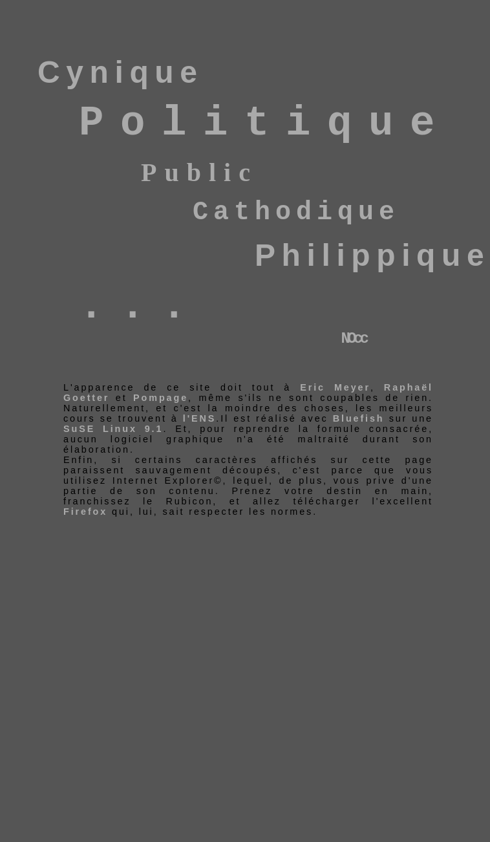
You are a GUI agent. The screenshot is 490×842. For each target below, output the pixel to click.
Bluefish (359, 418)
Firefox (87, 511)
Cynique (120, 72)
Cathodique (296, 212)
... (141, 306)
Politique (265, 123)
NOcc (353, 338)
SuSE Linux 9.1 (113, 429)
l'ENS (199, 418)
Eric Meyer (335, 387)
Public (199, 172)
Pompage (160, 398)
